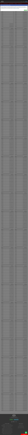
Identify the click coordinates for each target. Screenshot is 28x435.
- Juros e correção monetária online (7, 428)
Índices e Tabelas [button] (11, 3)
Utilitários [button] (16, 3)
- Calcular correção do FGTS (7, 427)
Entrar (26, 1)
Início (1, 3)
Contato (21, 1)
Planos (19, 1)
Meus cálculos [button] (20, 3)
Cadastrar (24, 1)
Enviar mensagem (21, 424)
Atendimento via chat (21, 425)
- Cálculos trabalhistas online (7, 426)
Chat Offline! (24, 434)
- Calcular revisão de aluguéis (7, 424)
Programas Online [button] (5, 3)
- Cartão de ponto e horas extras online (7, 431)
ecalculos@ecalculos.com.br (21, 426)
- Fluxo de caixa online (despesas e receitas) (7, 432)
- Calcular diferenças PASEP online (7, 430)
